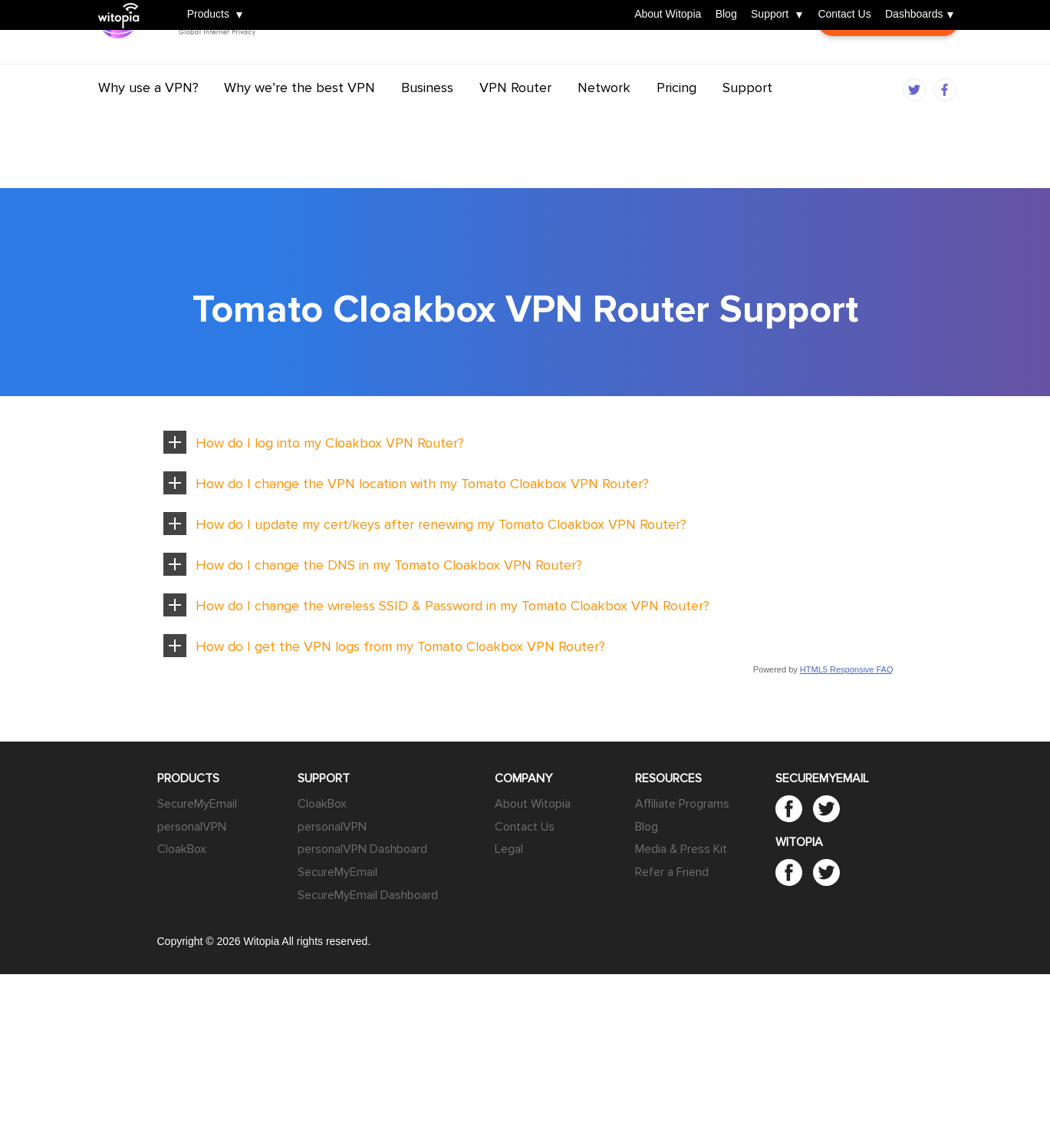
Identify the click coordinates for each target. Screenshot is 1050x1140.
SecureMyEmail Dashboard (368, 895)
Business (427, 117)
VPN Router (515, 117)
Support (769, 14)
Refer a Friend (672, 872)
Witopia (124, 5)
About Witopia (667, 14)
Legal (509, 849)
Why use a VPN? (148, 117)
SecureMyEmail (197, 803)
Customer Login (888, 61)
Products (208, 14)
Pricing (676, 117)
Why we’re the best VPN (299, 117)
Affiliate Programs (682, 803)
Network (604, 117)
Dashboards (914, 14)
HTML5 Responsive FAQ (847, 669)
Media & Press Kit (681, 849)
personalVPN (191, 826)
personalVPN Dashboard (362, 849)
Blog (726, 14)
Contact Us (844, 14)
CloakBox (181, 849)
